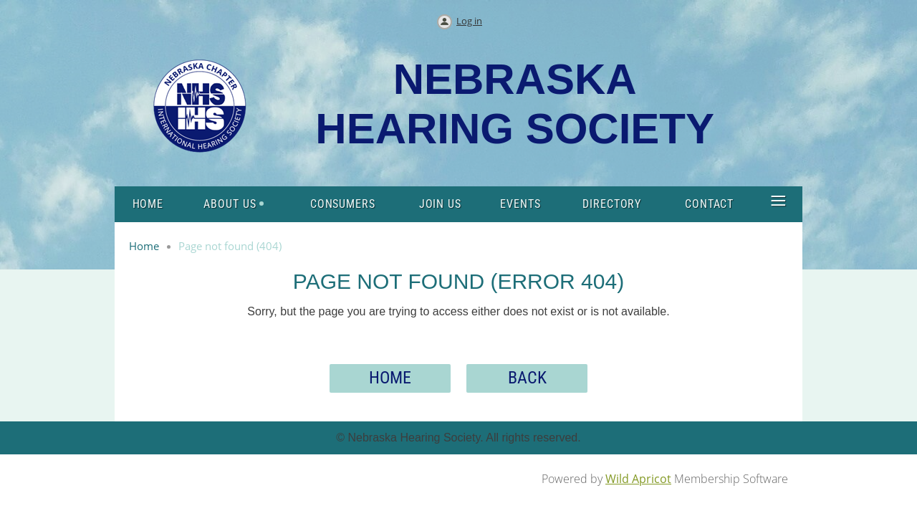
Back (527, 378)
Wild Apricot (638, 479)
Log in (469, 20)
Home (144, 246)
